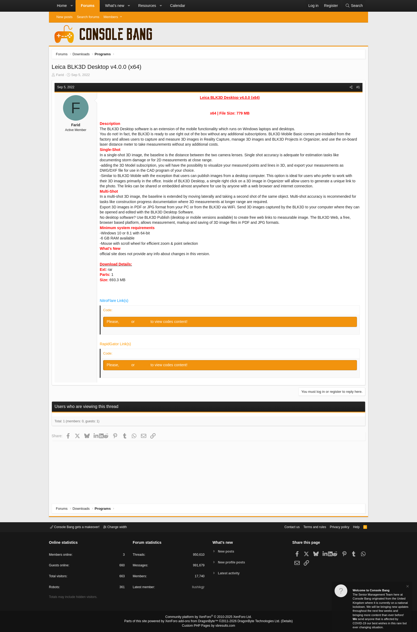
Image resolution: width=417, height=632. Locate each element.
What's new (114, 5)
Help (353, 527)
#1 (356, 88)
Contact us (284, 527)
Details (280, 621)
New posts (64, 17)
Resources (147, 5)
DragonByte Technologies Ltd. (254, 621)
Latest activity (229, 574)
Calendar (177, 5)
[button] (72, 6)
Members (110, 17)
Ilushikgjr (198, 588)
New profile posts (232, 562)
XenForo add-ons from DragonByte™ (193, 621)
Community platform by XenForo (208, 617)
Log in (127, 323)
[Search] (354, 6)
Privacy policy (334, 527)
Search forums (88, 17)
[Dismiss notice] (407, 587)
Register (144, 323)
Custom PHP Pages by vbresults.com (208, 625)
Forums (87, 5)
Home (62, 5)
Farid (61, 76)
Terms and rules (308, 527)
